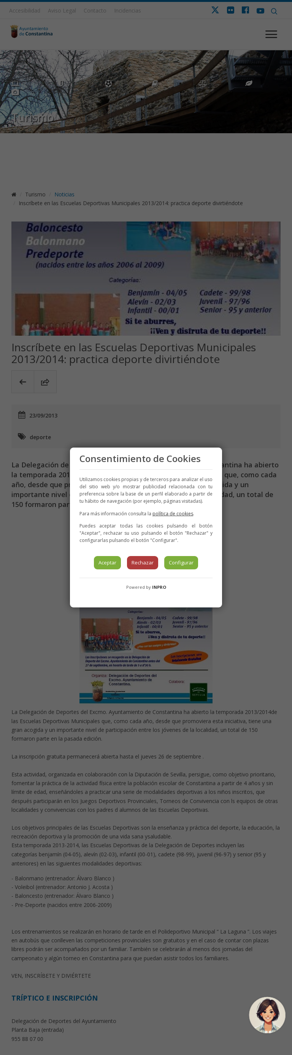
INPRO (159, 587)
